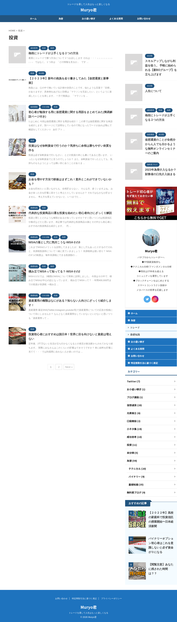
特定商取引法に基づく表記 (144, 363)
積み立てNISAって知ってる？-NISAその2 (54, 271)
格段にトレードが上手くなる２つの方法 (53, 53)
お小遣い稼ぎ (88, 18)
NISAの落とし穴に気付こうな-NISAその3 (54, 242)
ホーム (33, 18)
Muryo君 (89, 9)
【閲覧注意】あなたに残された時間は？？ (160, 569)
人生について (153, 91)
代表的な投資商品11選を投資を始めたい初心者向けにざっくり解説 (70, 213)
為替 (61, 18)
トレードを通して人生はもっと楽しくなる (88, 613)
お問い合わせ (144, 18)
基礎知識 (135, 334)
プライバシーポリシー (111, 598)
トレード (135, 327)
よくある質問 (116, 18)
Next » (69, 366)
